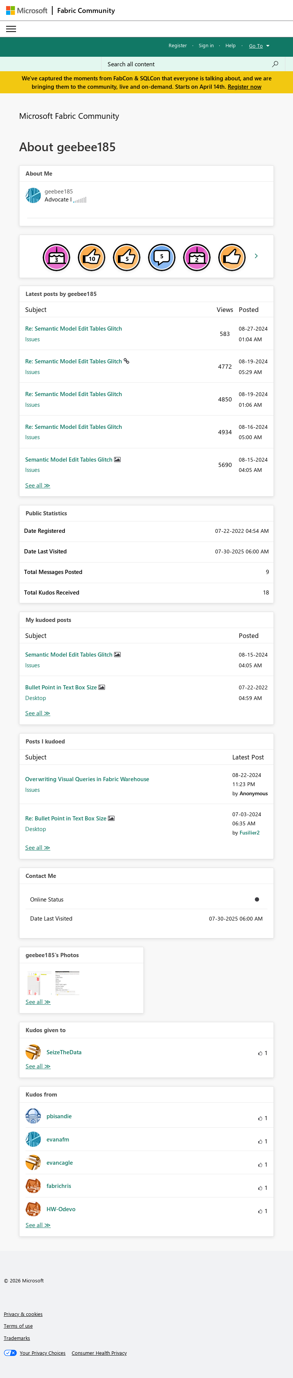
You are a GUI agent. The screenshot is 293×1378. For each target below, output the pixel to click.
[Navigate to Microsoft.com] (26, 10)
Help (230, 45)
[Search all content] (193, 64)
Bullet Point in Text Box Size (61, 687)
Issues (32, 339)
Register (178, 45)
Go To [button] (256, 45)
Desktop (35, 698)
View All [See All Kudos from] (38, 1225)
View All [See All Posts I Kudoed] (37, 847)
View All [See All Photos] (38, 1002)
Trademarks (17, 1338)
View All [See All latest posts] (37, 485)
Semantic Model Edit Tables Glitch (69, 459)
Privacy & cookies (23, 1314)
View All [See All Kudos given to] (38, 1066)
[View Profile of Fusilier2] (250, 832)
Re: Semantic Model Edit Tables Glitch (73, 328)
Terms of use (18, 1325)
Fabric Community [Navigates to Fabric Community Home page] (86, 10)
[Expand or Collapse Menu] (11, 29)
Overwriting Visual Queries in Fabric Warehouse (87, 779)
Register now (244, 86)
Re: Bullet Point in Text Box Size (66, 818)
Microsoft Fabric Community (69, 115)
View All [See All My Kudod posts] (37, 713)
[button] (39, 983)
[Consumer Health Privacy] (99, 1353)
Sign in (206, 45)
